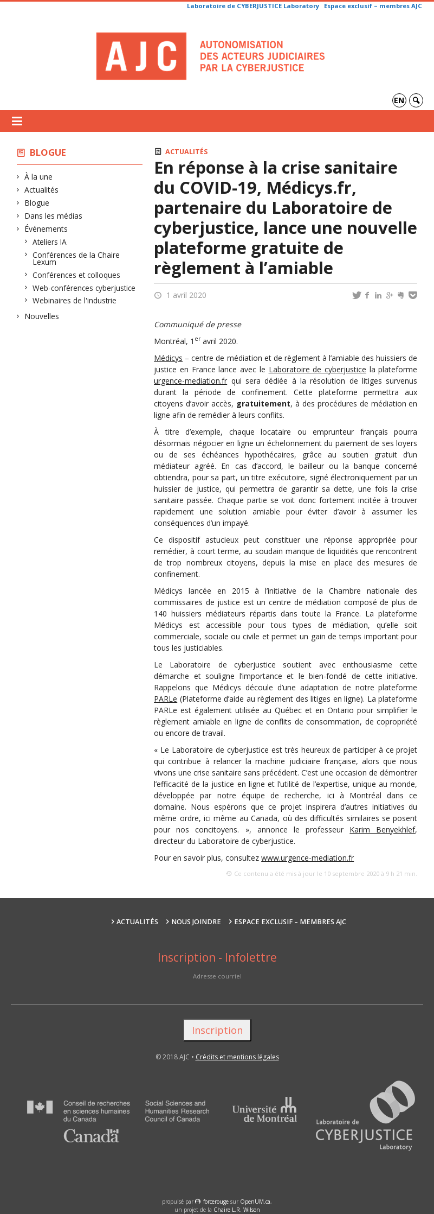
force (216, 1201)
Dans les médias (53, 216)
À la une (39, 176)
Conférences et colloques (76, 275)
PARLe (165, 699)
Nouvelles (42, 316)
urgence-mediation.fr (190, 381)
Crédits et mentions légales (237, 1057)
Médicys (168, 358)
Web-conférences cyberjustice (84, 288)
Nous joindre (196, 921)
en (399, 100)
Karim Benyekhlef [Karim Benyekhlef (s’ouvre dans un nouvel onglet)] (382, 829)
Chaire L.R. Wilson (236, 1209)
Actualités (42, 190)
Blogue (48, 152)
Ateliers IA (50, 242)
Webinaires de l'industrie (74, 300)
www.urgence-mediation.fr (307, 858)
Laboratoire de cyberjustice (317, 369)
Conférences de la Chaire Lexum (76, 259)
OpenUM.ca (255, 1201)
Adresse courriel (217, 976)
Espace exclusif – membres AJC (373, 6)
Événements (46, 229)
